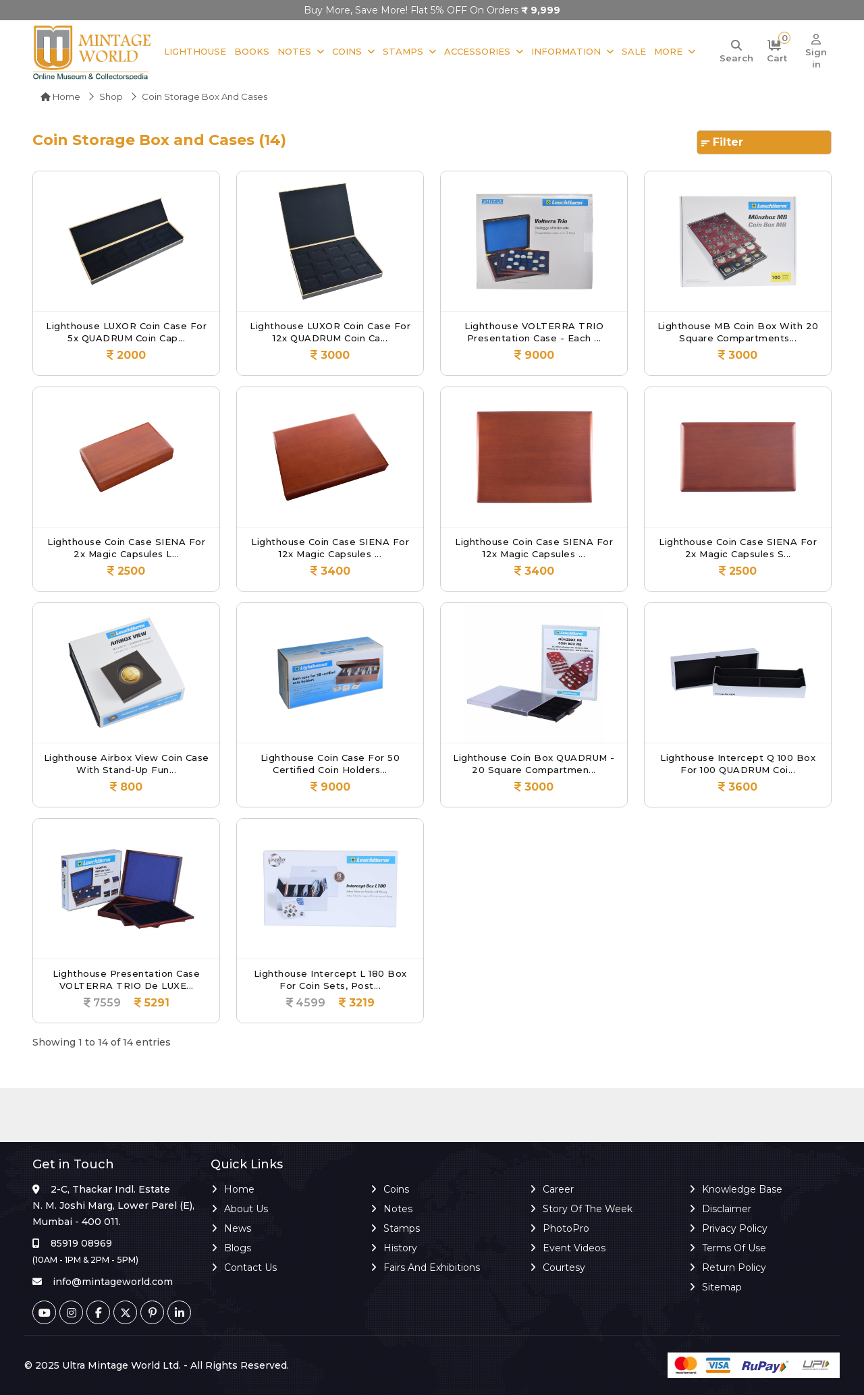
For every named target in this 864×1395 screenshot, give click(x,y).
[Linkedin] (179, 1312)
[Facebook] (98, 1312)
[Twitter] (125, 1312)
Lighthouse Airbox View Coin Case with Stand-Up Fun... (126, 763)
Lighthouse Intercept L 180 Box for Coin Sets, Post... (330, 979)
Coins (347, 51)
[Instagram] (71, 1312)
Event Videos (574, 1248)
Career (558, 1189)
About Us (246, 1209)
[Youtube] (44, 1312)
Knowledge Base (742, 1189)
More (668, 51)
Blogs (237, 1248)
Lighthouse (195, 51)
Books (251, 51)
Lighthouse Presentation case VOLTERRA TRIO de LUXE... (126, 979)
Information (566, 51)
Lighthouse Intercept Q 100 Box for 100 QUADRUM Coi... (737, 763)
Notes (294, 51)
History (400, 1248)
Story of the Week (587, 1209)
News (237, 1228)
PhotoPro (566, 1228)
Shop (111, 96)
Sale (634, 51)
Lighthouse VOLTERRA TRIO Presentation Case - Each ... (533, 331)
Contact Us (250, 1267)
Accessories (477, 51)
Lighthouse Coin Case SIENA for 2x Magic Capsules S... (738, 547)
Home (60, 96)
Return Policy (734, 1267)
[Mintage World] (92, 51)
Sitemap (722, 1287)
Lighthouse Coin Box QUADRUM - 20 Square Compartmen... (534, 763)
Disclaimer (726, 1209)
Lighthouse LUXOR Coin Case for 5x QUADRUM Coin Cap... (126, 331)
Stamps (403, 51)
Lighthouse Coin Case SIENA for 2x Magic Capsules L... (126, 547)
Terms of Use (734, 1248)
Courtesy (564, 1267)
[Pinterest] (152, 1312)
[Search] (736, 52)
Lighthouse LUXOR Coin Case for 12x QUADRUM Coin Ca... (330, 331)
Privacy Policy (734, 1228)
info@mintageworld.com (113, 1282)
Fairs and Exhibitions (431, 1267)
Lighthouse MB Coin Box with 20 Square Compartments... (738, 331)
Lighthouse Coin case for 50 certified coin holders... (330, 763)
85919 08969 (81, 1243)
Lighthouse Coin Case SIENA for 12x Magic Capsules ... (330, 547)
